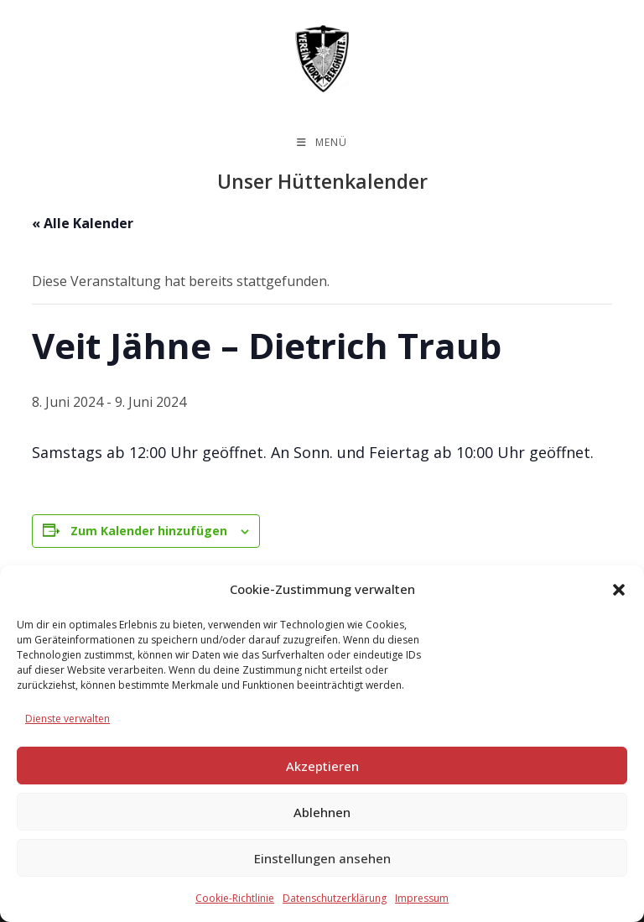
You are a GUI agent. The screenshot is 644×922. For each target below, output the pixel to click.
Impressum (422, 898)
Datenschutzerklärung (335, 898)
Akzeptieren (322, 766)
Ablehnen (322, 812)
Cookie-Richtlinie (234, 898)
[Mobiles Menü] (322, 142)
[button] (618, 589)
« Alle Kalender (82, 223)
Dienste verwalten (67, 718)
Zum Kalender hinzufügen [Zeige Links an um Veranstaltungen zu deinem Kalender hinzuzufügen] (148, 531)
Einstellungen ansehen (322, 858)
